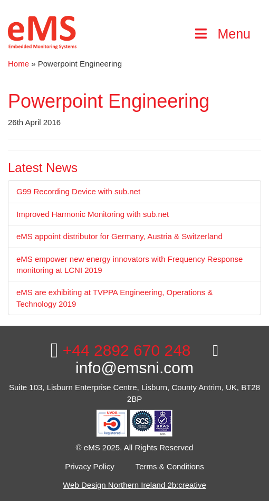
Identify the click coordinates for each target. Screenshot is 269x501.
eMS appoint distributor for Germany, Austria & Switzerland (119, 236)
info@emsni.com (146, 359)
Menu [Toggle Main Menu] (222, 33)
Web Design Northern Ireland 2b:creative (134, 484)
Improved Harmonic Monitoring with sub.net (92, 214)
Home (18, 63)
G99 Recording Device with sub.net (78, 191)
